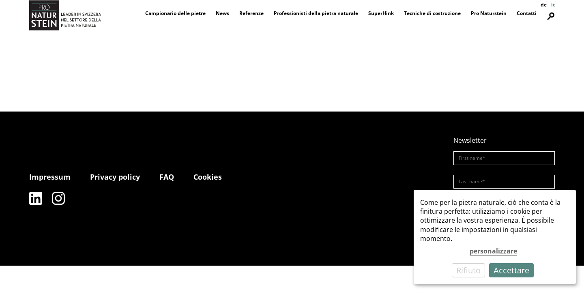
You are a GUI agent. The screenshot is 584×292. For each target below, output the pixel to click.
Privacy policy (115, 177)
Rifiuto (468, 270)
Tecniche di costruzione (432, 13)
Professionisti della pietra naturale (316, 13)
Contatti (527, 13)
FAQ (166, 177)
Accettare (511, 270)
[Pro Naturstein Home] (65, 15)
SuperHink (381, 13)
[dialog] (495, 237)
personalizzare (493, 251)
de (544, 5)
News (222, 13)
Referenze (251, 13)
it (553, 5)
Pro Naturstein (489, 13)
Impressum (50, 177)
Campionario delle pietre (175, 13)
